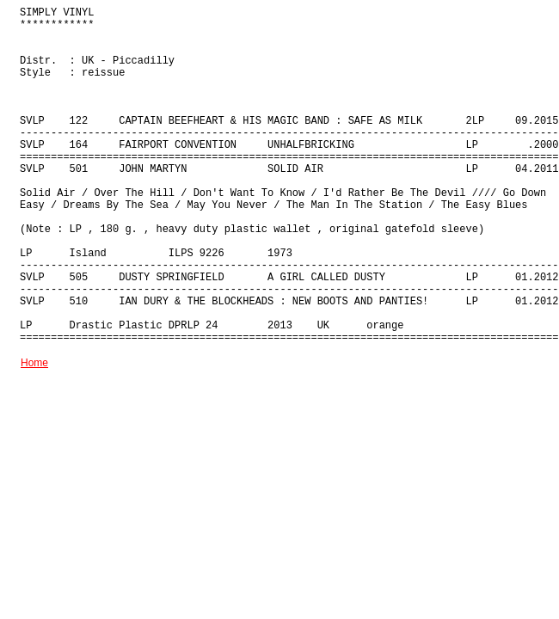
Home (34, 363)
